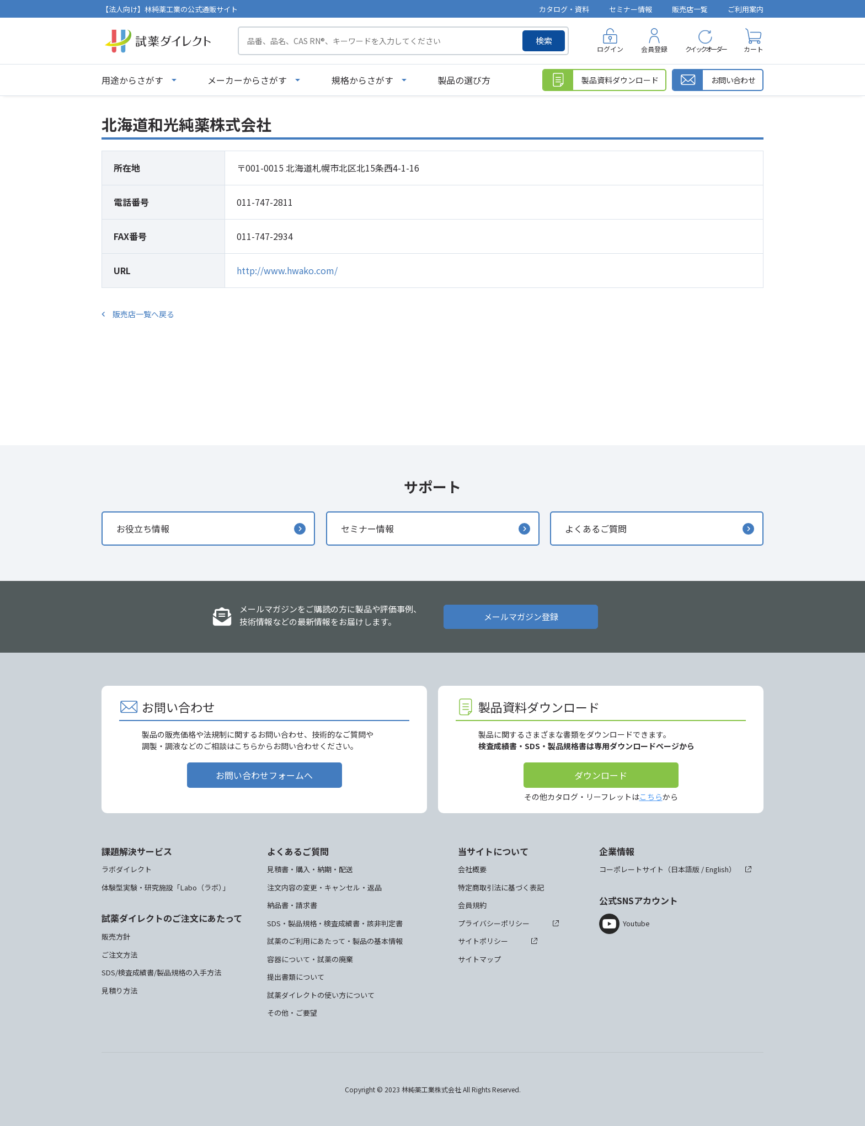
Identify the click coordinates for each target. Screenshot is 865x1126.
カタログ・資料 (564, 9)
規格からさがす (362, 80)
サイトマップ (479, 959)
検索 (544, 40)
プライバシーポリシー (494, 923)
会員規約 (472, 905)
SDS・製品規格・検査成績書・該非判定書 (335, 923)
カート (753, 49)
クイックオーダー (705, 49)
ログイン (610, 49)
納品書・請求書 (292, 905)
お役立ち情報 (142, 528)
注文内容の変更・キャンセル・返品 (324, 887)
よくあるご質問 (596, 528)
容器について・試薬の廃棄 (310, 959)
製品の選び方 (463, 80)
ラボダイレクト (127, 869)
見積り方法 (119, 990)
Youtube (636, 923)
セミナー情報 (630, 9)
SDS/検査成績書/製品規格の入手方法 (161, 972)
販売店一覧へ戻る (143, 313)
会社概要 (472, 869)
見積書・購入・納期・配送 (310, 869)
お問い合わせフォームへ (264, 775)
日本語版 (685, 869)
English (717, 869)
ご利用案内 (745, 9)
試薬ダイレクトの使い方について (321, 995)
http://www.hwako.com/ (287, 270)
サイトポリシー (483, 941)
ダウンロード (600, 775)
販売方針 (116, 936)
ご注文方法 (119, 954)
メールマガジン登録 (521, 616)
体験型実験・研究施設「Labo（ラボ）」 (165, 887)
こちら (651, 796)
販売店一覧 (690, 9)
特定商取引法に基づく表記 (501, 887)
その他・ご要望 (292, 1012)
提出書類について (295, 977)
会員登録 (654, 49)
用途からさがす (132, 80)
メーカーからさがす (247, 80)
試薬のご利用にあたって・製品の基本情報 (335, 941)
